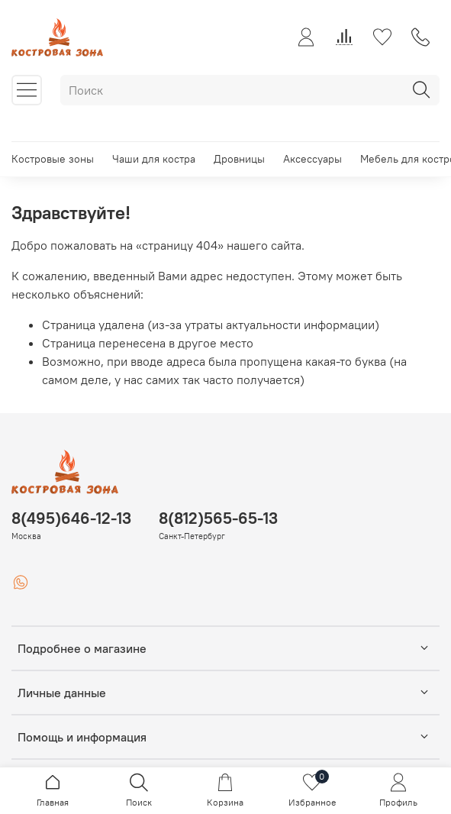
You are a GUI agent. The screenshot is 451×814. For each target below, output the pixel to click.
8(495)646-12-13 (71, 518)
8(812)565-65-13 (218, 518)
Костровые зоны (52, 159)
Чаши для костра (153, 159)
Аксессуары (312, 159)
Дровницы (239, 159)
